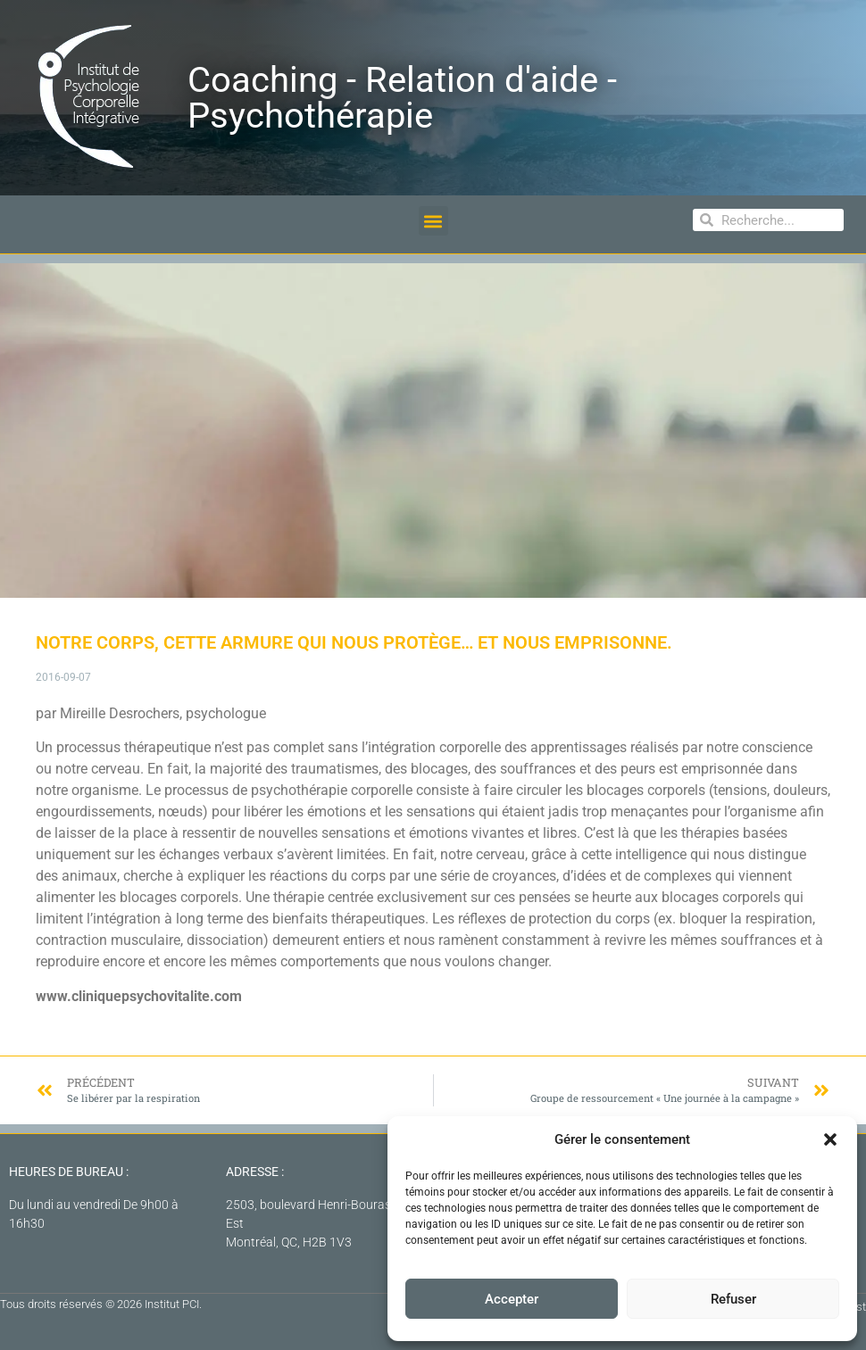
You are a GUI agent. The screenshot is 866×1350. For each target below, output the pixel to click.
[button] (830, 1139)
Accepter (511, 1299)
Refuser (733, 1299)
